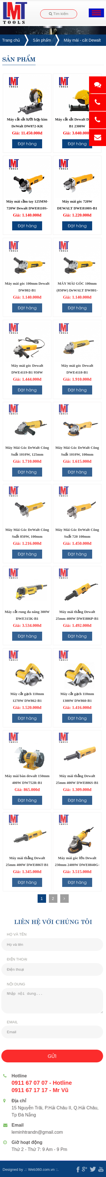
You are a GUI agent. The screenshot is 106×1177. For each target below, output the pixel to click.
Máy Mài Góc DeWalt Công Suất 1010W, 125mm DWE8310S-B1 (27, 454)
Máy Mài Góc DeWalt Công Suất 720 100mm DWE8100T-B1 (77, 536)
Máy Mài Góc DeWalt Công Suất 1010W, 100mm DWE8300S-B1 (77, 454)
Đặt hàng (27, 143)
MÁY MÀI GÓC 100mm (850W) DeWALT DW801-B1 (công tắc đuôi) (77, 290)
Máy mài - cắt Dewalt (82, 40)
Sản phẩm (42, 40)
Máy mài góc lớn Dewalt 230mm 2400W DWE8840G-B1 (77, 865)
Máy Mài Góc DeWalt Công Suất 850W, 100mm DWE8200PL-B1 (27, 536)
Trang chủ (11, 40)
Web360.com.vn (38, 1169)
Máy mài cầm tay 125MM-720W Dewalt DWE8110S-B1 (27, 208)
